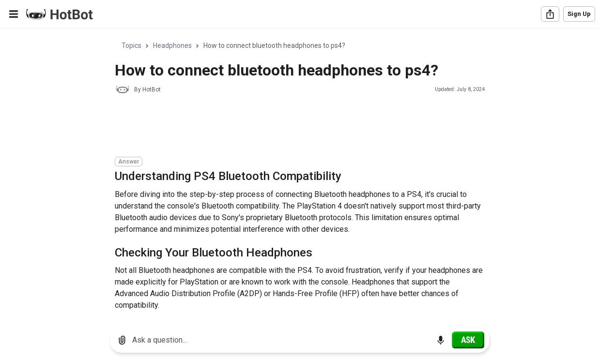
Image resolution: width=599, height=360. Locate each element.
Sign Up (579, 13)
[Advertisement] (291, 127)
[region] (299, 174)
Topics (131, 45)
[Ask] (468, 339)
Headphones (172, 45)
